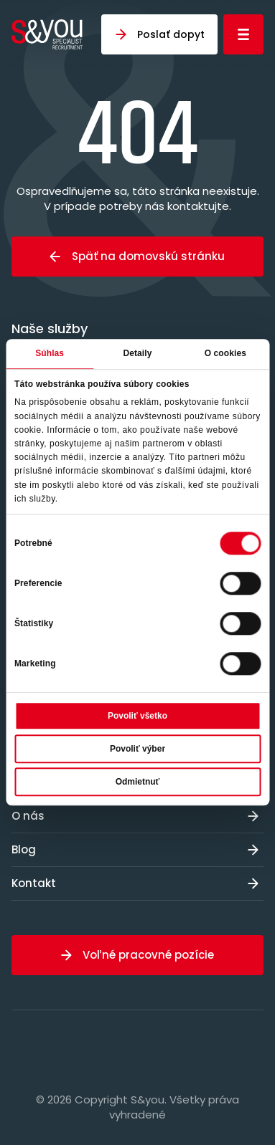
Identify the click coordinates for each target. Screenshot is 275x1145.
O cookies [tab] (225, 353)
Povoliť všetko (137, 717)
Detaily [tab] (137, 353)
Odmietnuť (138, 782)
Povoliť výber (137, 749)
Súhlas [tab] (49, 353)
